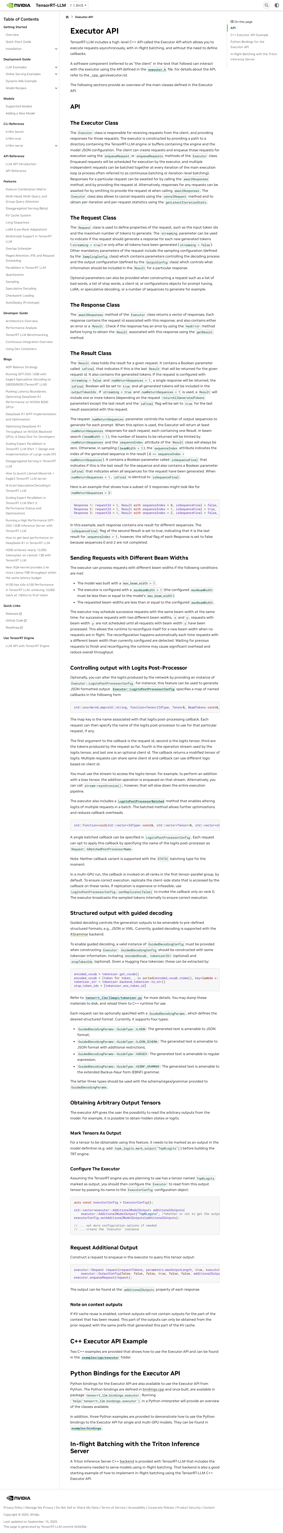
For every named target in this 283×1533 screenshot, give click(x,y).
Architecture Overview (22, 321)
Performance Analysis (21, 328)
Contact (209, 1508)
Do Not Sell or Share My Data (77, 1508)
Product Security (189, 1508)
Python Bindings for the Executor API (247, 44)
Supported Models (19, 106)
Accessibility (136, 1508)
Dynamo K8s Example (21, 81)
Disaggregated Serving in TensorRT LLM (31, 463)
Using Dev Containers (21, 349)
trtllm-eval (13, 139)
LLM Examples (16, 67)
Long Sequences (17, 222)
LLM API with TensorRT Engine (27, 646)
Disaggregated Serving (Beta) (27, 208)
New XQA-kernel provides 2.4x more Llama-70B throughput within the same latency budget (31, 572)
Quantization (15, 275)
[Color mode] (276, 5)
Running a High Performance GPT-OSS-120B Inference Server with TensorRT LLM (30, 525)
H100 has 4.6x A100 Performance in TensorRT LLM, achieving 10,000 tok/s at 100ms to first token (30, 590)
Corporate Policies (161, 1508)
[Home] (67, 17)
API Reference (16, 171)
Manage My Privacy (39, 1508)
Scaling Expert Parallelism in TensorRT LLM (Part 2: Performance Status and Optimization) (26, 505)
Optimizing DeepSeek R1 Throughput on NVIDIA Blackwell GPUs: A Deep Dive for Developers (30, 431)
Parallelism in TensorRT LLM (26, 268)
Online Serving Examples (23, 74)
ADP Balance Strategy (22, 367)
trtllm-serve (14, 146)
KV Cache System (18, 215)
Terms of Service (113, 1508)
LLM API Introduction (21, 164)
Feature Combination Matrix (26, 189)
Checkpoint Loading (20, 295)
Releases (12, 614)
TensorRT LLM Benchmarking (27, 335)
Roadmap (12, 627)
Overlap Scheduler (19, 248)
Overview (12, 35)
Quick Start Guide (18, 42)
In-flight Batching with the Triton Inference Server (254, 56)
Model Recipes (16, 88)
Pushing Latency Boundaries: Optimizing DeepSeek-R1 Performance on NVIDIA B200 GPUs (27, 399)
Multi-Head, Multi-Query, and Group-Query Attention (26, 199)
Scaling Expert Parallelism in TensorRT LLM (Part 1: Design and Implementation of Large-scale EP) (31, 449)
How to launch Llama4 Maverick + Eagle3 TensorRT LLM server (30, 476)
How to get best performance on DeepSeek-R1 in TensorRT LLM (29, 540)
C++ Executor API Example (249, 35)
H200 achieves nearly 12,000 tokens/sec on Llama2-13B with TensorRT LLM (28, 555)
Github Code (14, 620)
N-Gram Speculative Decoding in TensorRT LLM (28, 488)
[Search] (266, 5)
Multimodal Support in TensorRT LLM (29, 238)
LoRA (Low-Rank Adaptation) (26, 229)
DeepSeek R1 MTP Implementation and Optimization (31, 416)
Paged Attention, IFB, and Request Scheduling (30, 258)
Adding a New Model (20, 113)
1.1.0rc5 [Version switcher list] (76, 5)
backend (127, 1461)
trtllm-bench (15, 132)
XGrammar (79, 934)
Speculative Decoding (21, 288)
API (233, 28)
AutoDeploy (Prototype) (22, 302)
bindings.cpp (153, 1389)
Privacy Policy (13, 1508)
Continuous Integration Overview (29, 342)
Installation (14, 49)
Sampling (12, 282)
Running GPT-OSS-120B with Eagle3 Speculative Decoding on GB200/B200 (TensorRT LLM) (28, 379)
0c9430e (80, 1527)
